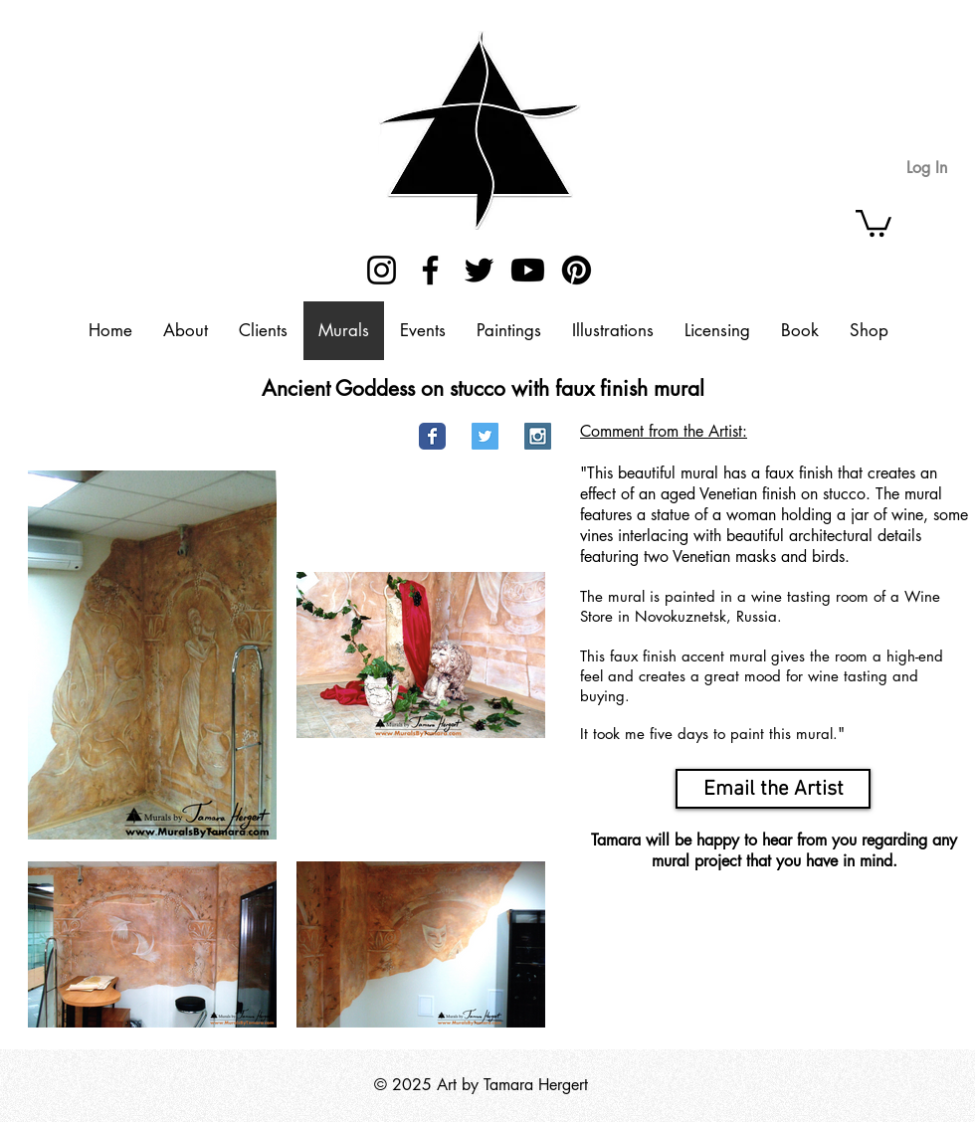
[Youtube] (527, 270)
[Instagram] (381, 270)
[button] (873, 222)
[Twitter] (479, 270)
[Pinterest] (576, 270)
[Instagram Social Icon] (537, 436)
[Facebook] (430, 270)
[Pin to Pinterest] (375, 437)
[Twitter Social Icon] (485, 436)
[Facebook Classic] (432, 436)
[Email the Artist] (773, 789)
